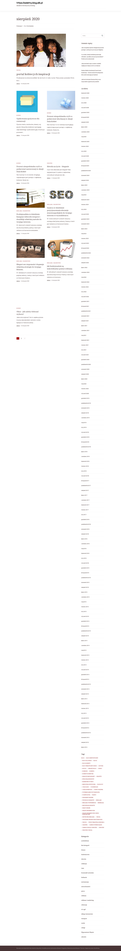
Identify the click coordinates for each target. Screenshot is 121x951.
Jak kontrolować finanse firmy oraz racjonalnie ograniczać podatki (91, 80)
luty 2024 (83, 209)
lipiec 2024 (84, 185)
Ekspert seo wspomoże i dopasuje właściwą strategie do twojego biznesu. (30, 268)
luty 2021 (83, 349)
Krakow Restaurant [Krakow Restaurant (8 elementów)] (88, 776)
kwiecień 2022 (85, 282)
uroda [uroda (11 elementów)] (98, 817)
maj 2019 (83, 422)
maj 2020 (83, 383)
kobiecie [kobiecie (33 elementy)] (85, 771)
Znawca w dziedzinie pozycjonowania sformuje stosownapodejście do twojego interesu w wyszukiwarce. (60, 213)
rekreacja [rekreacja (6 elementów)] (101, 802)
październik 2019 (86, 403)
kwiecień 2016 (85, 553)
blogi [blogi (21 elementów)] (95, 760)
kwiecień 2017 (85, 505)
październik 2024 (86, 170)
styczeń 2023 (85, 243)
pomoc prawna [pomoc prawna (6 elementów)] (98, 789)
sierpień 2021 (85, 320)
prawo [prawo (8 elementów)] (94, 794)
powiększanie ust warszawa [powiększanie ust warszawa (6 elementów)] (91, 792)
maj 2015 (83, 601)
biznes (19, 116)
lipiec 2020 (84, 379)
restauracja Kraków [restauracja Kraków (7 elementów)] (88, 805)
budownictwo (85, 854)
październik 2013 (86, 684)
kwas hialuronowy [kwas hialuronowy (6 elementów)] (88, 779)
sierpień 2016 (85, 534)
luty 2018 (83, 471)
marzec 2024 (85, 204)
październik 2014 (86, 631)
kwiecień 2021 (85, 340)
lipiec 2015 (84, 592)
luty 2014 (83, 664)
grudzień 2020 (85, 359)
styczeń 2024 (85, 214)
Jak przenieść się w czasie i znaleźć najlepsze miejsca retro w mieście (91, 64)
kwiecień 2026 (85, 93)
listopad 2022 (85, 248)
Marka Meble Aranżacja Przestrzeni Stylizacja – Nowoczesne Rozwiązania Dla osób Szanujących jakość (92, 72)
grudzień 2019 (85, 398)
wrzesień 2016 (85, 529)
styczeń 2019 (85, 432)
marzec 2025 (85, 146)
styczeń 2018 (85, 475)
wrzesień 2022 (85, 257)
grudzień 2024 (85, 161)
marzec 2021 (85, 345)
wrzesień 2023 (85, 224)
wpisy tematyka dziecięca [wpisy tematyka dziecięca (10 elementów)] (96, 822)
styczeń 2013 (85, 718)
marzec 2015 (85, 606)
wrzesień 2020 (85, 369)
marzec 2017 (85, 509)
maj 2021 (83, 335)
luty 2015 (83, 611)
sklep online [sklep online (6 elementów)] (86, 808)
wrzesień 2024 (85, 175)
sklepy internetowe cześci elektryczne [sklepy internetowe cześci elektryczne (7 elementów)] (90, 814)
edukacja (84, 863)
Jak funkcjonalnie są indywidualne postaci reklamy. (60, 268)
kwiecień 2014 (85, 655)
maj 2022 (83, 277)
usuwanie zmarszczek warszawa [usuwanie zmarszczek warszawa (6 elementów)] (92, 819)
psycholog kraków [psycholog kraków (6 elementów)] (88, 800)
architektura (85, 841)
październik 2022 (86, 253)
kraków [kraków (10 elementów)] (99, 776)
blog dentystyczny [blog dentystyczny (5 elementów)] (92, 758)
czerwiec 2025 (85, 131)
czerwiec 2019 (85, 417)
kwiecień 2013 (85, 703)
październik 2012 (86, 732)
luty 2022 (83, 291)
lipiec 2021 (84, 325)
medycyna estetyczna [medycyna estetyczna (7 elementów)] (88, 784)
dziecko (83, 859)
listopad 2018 (85, 442)
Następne (25, 340)
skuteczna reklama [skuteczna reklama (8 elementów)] (88, 817)
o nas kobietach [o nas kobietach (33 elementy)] (87, 789)
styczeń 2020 (85, 393)
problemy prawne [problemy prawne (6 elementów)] (87, 797)
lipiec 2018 (84, 451)
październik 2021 (86, 311)
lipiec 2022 (84, 267)
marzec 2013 (85, 708)
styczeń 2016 (85, 563)
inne (82, 868)
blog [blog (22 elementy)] (82, 758)
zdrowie (49, 164)
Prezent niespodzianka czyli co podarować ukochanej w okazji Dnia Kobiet (61, 119)
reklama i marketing (23, 212)
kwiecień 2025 (85, 141)
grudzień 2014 (85, 621)
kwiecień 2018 (85, 461)
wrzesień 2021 (85, 316)
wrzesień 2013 (85, 689)
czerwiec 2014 (85, 645)
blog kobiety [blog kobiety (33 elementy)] (86, 763)
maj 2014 (83, 650)
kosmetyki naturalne (87, 873)
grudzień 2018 (85, 437)
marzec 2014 (85, 660)
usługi (83, 928)
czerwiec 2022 (85, 272)
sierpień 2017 (85, 490)
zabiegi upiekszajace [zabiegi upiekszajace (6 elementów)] (95, 824)
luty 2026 (83, 102)
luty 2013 (83, 713)
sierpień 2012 (85, 742)
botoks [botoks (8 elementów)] (101, 765)
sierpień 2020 (85, 374)
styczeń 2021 (85, 354)
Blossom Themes (80, 948)
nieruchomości (85, 886)
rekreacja (84, 905)
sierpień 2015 (85, 587)
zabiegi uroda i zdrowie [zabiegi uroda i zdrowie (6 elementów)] (89, 827)
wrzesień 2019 (85, 408)
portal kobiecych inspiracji (36, 74)
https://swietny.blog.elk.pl (30, 3)
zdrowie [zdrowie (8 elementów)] (101, 827)
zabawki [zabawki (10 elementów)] (84, 824)
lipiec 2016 (84, 538)
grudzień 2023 (85, 219)
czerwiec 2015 (85, 597)
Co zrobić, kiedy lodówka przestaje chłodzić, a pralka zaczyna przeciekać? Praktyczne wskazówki (92, 57)
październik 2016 (86, 524)
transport (84, 918)
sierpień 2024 (85, 180)
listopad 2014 (85, 626)
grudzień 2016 (85, 519)
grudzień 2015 (85, 568)
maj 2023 (83, 233)
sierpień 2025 (85, 122)
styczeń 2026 (85, 107)
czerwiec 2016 (85, 543)
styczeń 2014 (85, 669)
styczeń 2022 (85, 296)
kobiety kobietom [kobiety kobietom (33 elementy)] (87, 773)
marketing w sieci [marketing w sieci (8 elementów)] (87, 781)
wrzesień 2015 (85, 582)
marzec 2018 (85, 466)
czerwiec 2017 (85, 500)
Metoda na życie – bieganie (59, 167)
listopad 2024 (85, 165)
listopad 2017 (85, 480)
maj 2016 (83, 548)
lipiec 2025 (84, 127)
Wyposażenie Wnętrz (87, 932)
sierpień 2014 (85, 635)
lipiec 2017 (84, 495)
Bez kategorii (85, 845)
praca (83, 891)
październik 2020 (86, 364)
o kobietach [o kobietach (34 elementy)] (94, 786)
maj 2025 (83, 136)
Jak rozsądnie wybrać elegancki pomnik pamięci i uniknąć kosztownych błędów (92, 48)
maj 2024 (83, 194)
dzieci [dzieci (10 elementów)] (100, 768)
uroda (19, 70)
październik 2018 (86, 446)
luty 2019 (83, 427)
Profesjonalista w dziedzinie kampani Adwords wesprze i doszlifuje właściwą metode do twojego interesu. (30, 219)
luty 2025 (83, 151)
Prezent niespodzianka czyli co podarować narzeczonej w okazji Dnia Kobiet (30, 170)
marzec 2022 (85, 287)
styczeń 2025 (85, 156)
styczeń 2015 (85, 616)
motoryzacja (85, 882)
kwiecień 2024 (85, 199)
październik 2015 (86, 577)
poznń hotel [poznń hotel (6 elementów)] (86, 794)
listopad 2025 (85, 117)
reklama (83, 895)
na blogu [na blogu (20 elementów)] (100, 784)
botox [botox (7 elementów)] (84, 768)
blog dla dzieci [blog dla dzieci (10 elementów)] (87, 760)
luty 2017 (83, 514)
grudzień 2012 (85, 723)
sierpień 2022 (85, 262)
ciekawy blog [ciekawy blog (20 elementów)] (92, 768)
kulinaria (84, 877)
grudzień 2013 (85, 674)
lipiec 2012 (84, 747)
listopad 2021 (85, 306)
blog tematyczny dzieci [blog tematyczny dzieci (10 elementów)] (89, 765)
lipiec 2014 (84, 640)
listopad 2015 (85, 572)
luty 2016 (83, 558)
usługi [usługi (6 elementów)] (84, 822)
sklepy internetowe (87, 914)
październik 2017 (86, 485)
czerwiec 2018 (85, 456)
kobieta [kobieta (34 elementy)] (91, 771)
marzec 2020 (85, 388)
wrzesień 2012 (85, 737)
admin (18, 84)
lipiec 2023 (84, 228)
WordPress (96, 948)
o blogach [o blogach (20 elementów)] (85, 786)
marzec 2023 (85, 238)
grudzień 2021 (85, 301)
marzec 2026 (85, 98)
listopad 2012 (85, 727)
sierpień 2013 (85, 694)
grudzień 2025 (85, 112)
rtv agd (83, 909)
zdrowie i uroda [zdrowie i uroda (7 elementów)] (87, 830)
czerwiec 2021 (85, 330)
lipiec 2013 (84, 698)
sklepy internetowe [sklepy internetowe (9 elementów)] (88, 810)
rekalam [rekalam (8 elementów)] (98, 800)
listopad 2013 (85, 679)
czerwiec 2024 (85, 190)
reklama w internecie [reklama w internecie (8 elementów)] (89, 802)
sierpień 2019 (85, 413)
